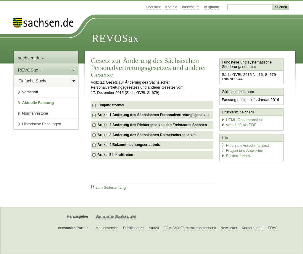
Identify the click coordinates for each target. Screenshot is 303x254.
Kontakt (171, 7)
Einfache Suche (33, 81)
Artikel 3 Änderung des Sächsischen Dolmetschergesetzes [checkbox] (146, 135)
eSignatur (211, 7)
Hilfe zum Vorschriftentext (245, 145)
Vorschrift (30, 92)
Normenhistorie (35, 113)
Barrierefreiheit (236, 156)
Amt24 (154, 228)
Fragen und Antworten (242, 150)
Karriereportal (252, 228)
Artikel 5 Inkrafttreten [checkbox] (115, 155)
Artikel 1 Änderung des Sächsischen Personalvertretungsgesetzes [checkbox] (153, 115)
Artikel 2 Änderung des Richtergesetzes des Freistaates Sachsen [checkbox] (152, 125)
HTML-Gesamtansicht (242, 120)
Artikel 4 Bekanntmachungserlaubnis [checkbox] (128, 145)
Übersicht (153, 7)
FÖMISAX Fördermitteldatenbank (189, 228)
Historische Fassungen (41, 124)
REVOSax (115, 38)
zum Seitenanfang (108, 187)
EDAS (273, 228)
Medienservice (107, 228)
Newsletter (228, 228)
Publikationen (133, 228)
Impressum (190, 7)
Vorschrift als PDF (238, 125)
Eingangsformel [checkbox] (110, 105)
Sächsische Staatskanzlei (116, 216)
